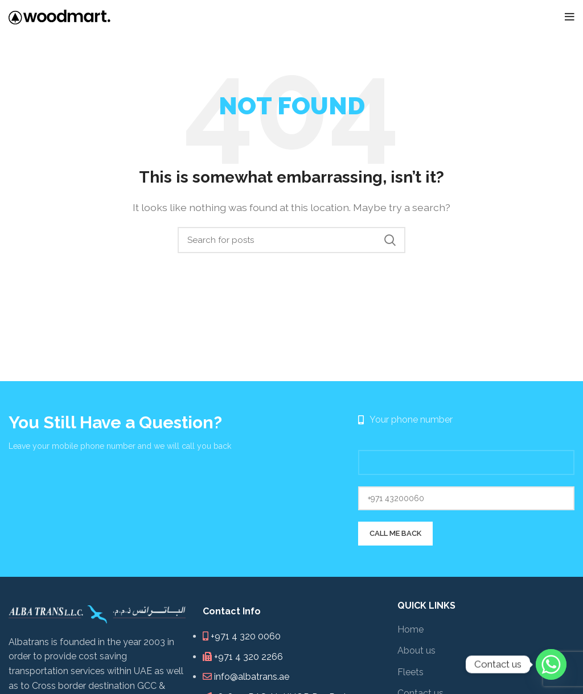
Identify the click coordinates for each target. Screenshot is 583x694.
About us (416, 650)
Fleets (410, 672)
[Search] (291, 240)
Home (410, 629)
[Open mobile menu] (569, 17)
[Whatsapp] (551, 664)
